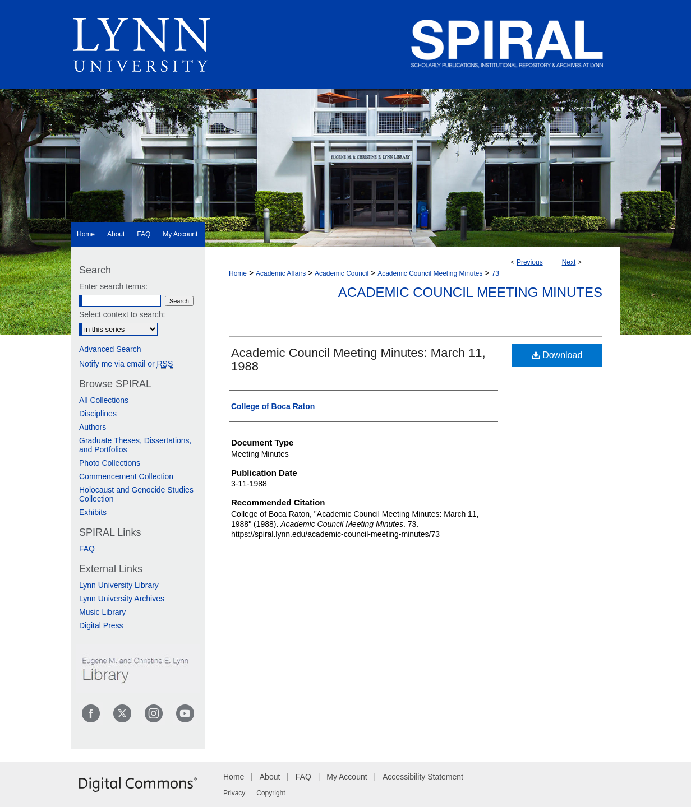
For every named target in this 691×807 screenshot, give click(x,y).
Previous (530, 262)
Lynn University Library (119, 585)
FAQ (87, 548)
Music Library (102, 611)
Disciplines (98, 413)
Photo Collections (109, 462)
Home (238, 273)
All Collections (103, 400)
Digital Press (101, 625)
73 (495, 273)
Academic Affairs (281, 273)
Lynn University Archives (121, 598)
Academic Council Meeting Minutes (429, 273)
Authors (92, 427)
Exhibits (93, 512)
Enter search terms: (113, 286)
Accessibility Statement (423, 776)
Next (569, 262)
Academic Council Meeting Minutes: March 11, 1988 (358, 359)
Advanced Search (110, 349)
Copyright (270, 793)
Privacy (234, 793)
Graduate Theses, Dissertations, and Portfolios (135, 445)
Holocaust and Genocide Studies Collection (136, 494)
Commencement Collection (126, 476)
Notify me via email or (126, 363)
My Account (346, 776)
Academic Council (341, 273)
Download (557, 355)
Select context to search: (122, 314)
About (270, 776)
